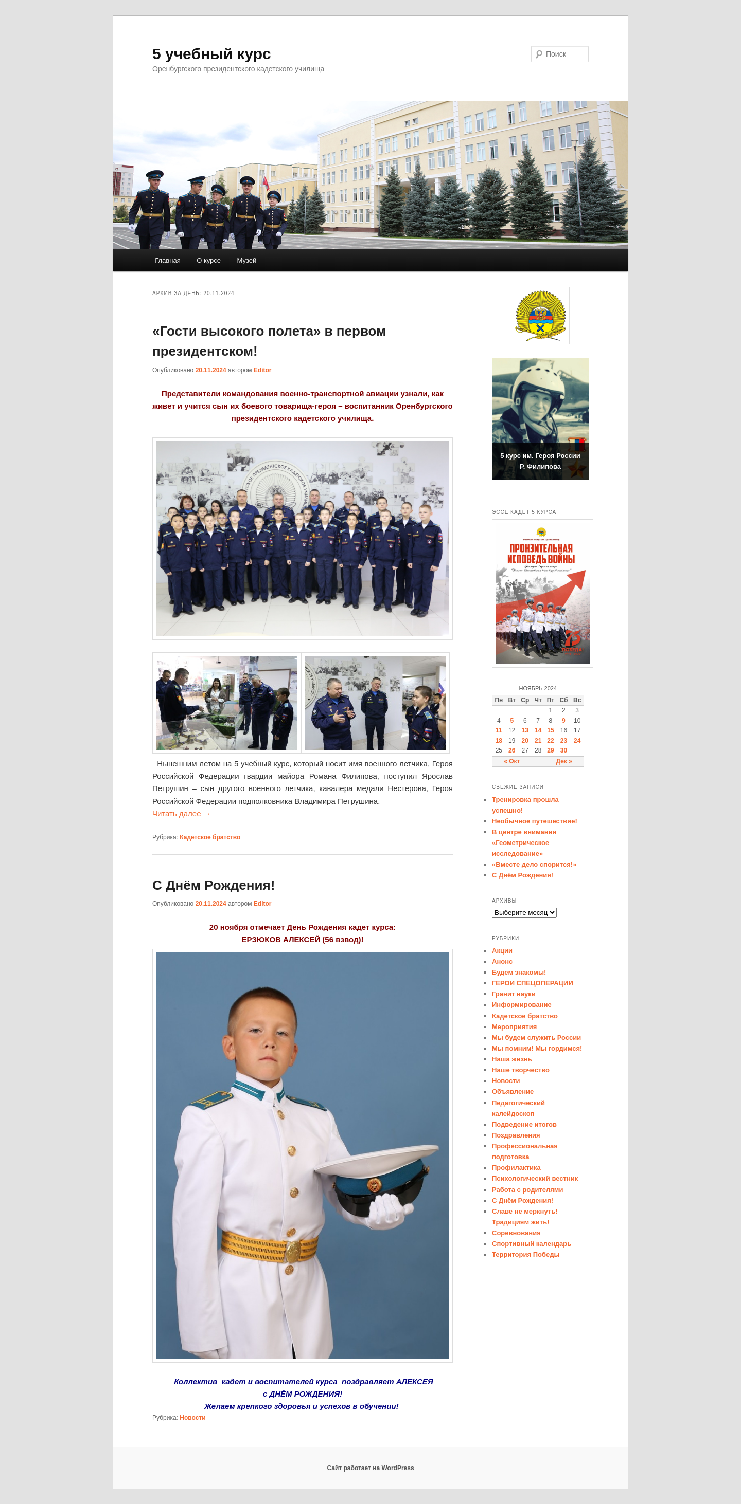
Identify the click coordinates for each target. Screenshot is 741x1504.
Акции (502, 951)
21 (538, 740)
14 (538, 730)
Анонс (502, 961)
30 (563, 750)
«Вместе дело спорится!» (534, 864)
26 (511, 750)
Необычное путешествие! (534, 821)
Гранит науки (514, 994)
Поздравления (516, 1135)
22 (550, 740)
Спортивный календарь (531, 1244)
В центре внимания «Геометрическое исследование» (524, 842)
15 (550, 730)
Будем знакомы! (519, 972)
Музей (247, 260)
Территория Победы (526, 1254)
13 (525, 730)
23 (563, 740)
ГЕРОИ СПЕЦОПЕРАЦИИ (532, 983)
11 (499, 730)
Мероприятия (514, 1027)
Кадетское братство (210, 837)
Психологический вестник (535, 1178)
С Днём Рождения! (213, 885)
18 (499, 740)
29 (550, 750)
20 (525, 740)
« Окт (512, 761)
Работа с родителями (527, 1190)
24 (577, 740)
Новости (192, 1417)
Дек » (564, 761)
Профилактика (516, 1167)
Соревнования (516, 1233)
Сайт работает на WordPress (370, 1468)
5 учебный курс (211, 53)
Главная (167, 260)
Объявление (513, 1091)
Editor (263, 370)
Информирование (522, 1004)
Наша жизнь (512, 1059)
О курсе (209, 260)
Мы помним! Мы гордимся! (537, 1048)
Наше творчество (521, 1070)
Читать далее (181, 813)
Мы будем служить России (536, 1037)
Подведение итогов (524, 1124)
